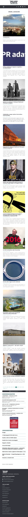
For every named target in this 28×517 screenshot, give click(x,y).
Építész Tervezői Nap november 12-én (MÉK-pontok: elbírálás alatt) (9, 415)
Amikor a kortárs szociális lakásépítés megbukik (14, 376)
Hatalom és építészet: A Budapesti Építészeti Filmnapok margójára (13, 102)
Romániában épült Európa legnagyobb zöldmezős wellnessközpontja (11, 313)
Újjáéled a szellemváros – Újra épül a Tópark (13, 345)
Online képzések (5, 493)
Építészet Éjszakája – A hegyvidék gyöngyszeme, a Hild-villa (13, 455)
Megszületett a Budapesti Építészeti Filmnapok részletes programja (13, 147)
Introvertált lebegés (6, 445)
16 (4, 388)
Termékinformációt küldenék (8, 479)
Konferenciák (5, 502)
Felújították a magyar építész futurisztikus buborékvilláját (12, 115)
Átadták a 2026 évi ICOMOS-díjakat (9, 437)
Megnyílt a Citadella (6, 442)
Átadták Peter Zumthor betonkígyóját (10, 440)
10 (11, 387)
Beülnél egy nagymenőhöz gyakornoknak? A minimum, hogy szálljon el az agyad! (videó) (13, 183)
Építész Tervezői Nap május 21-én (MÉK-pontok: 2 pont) (8, 397)
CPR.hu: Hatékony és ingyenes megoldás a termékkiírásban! (12, 67)
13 (18, 387)
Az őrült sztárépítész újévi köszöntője (11, 250)
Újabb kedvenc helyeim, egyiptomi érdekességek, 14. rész (14, 451)
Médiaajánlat (5, 495)
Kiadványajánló (5, 491)
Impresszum (4, 497)
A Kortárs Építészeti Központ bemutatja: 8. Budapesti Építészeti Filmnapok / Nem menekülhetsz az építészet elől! (12, 214)
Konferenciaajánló (5, 487)
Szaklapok (4, 506)
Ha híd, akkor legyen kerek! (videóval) (11, 281)
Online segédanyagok (6, 509)
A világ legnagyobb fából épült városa (9, 435)
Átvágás (4, 432)
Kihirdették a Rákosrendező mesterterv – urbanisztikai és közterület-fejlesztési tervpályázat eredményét (13, 448)
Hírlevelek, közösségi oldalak (7, 513)
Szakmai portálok (5, 511)
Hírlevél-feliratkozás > (14, 391)
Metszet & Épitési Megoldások (7, 464)
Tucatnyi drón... (6, 37)
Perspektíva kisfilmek (6, 489)
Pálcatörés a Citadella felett (8, 457)
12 (16, 387)
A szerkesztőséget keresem (7, 481)
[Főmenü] (3, 6)
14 (20, 387)
